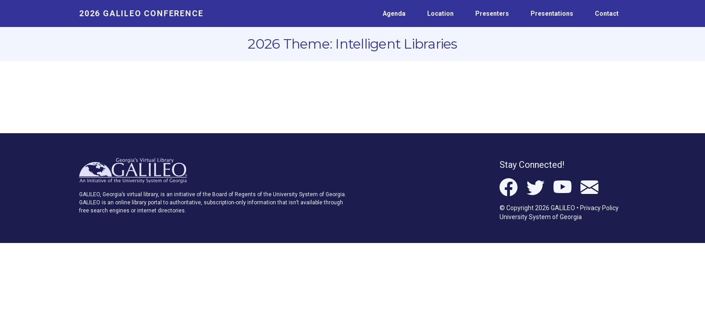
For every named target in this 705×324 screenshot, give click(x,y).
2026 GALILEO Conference (141, 13)
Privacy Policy (599, 208)
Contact (607, 13)
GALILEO (563, 208)
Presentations (552, 13)
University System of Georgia (541, 216)
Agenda (394, 13)
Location (440, 13)
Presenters (492, 13)
